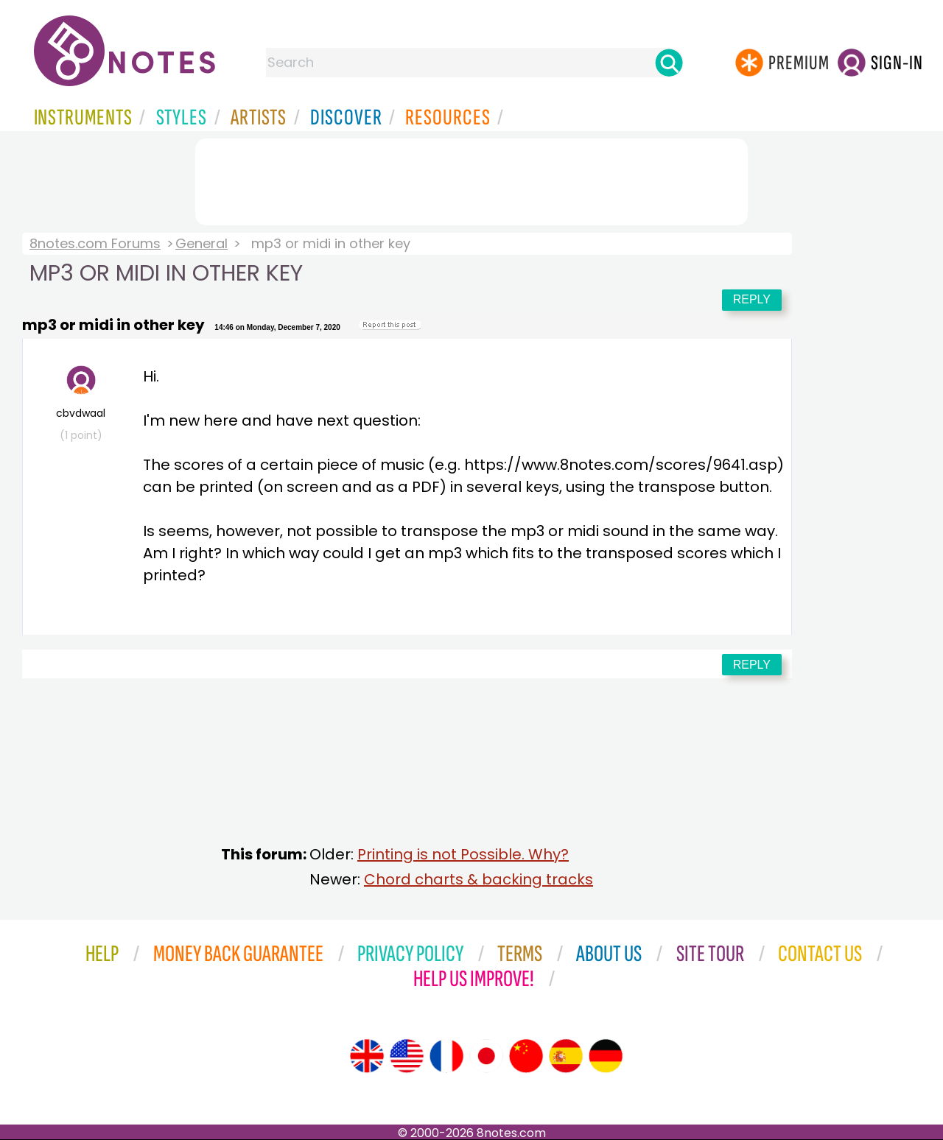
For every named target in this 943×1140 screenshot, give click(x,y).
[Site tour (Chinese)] (526, 1056)
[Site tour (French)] (446, 1056)
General (201, 243)
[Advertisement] (471, 179)
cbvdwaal (80, 404)
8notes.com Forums (95, 243)
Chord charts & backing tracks (478, 879)
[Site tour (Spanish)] (565, 1056)
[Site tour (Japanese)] (486, 1056)
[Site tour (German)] (605, 1056)
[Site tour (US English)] (406, 1056)
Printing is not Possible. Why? (463, 854)
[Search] (669, 63)
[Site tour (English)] (366, 1056)
